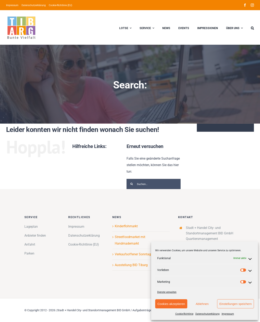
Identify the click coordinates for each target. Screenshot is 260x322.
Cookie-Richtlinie (184, 313)
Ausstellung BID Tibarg (131, 265)
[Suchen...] (154, 184)
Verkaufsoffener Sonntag (133, 254)
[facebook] (245, 5)
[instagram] (252, 5)
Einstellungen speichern (235, 304)
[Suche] (132, 184)
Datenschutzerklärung (207, 313)
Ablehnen (202, 304)
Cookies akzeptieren (171, 304)
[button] (252, 27)
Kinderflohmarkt (126, 226)
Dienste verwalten (167, 292)
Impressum (228, 313)
